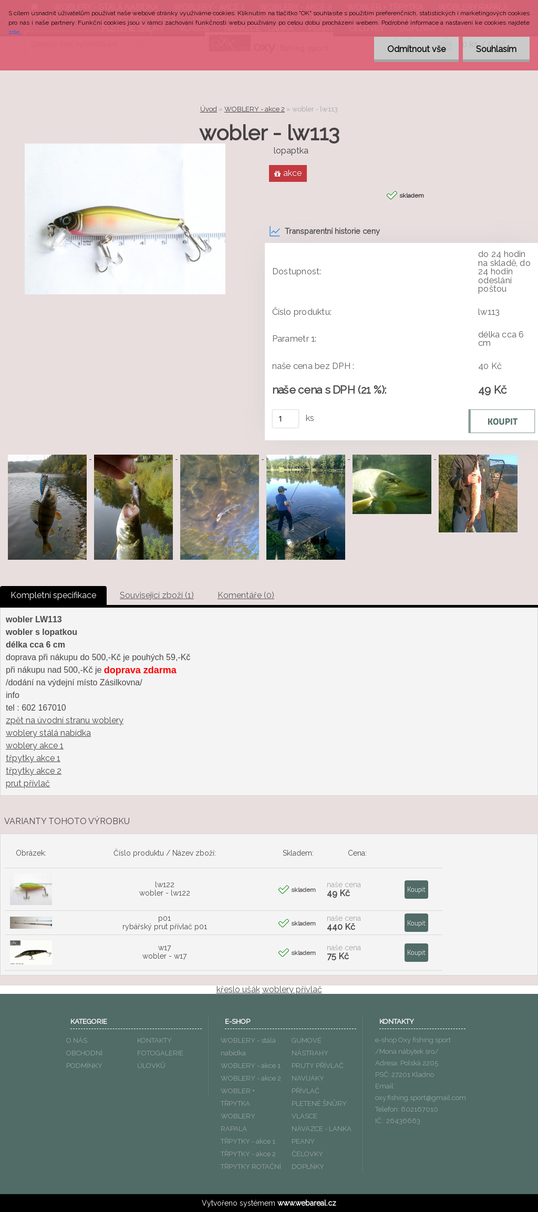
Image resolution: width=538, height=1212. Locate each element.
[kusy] (285, 418)
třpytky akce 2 (33, 771)
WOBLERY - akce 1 (251, 1066)
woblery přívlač (292, 989)
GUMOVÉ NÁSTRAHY (310, 1046)
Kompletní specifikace (53, 595)
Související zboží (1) (157, 595)
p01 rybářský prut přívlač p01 (164, 922)
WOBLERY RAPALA (238, 1122)
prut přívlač (28, 783)
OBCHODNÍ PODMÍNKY (84, 1059)
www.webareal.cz (306, 1203)
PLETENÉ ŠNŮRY (319, 1103)
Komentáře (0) (246, 595)
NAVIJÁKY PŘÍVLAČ (308, 1084)
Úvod (208, 109)
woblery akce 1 (35, 746)
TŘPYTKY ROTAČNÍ (251, 1166)
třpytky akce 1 (33, 758)
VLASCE (304, 1116)
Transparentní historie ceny (324, 231)
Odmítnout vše (416, 49)
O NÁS (76, 1040)
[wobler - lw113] (125, 147)
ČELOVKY (307, 1154)
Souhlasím (496, 49)
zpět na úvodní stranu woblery (64, 720)
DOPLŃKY (308, 1166)
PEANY (303, 1141)
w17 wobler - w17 (164, 951)
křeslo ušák (238, 989)
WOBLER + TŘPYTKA (238, 1097)
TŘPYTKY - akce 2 (248, 1154)
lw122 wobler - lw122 (164, 888)
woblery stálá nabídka (48, 733)
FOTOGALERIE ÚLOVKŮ (160, 1059)
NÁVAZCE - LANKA (321, 1129)
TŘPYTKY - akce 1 (248, 1141)
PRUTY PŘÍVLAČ (318, 1066)
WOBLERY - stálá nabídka (248, 1046)
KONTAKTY (154, 1040)
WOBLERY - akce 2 (254, 109)
